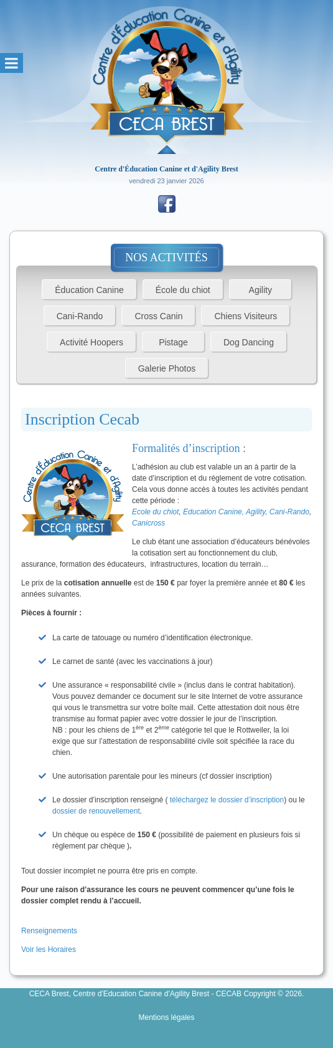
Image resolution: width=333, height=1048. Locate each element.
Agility (260, 290)
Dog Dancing (248, 342)
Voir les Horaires (48, 949)
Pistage (173, 342)
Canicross (148, 523)
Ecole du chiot (155, 511)
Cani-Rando (80, 316)
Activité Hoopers (91, 342)
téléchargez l (191, 800)
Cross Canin (158, 316)
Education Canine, (214, 511)
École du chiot (183, 290)
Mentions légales (166, 1017)
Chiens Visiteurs (245, 316)
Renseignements (50, 930)
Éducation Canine (89, 290)
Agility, (258, 511)
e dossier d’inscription (248, 800)
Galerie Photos (167, 368)
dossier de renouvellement (96, 811)
